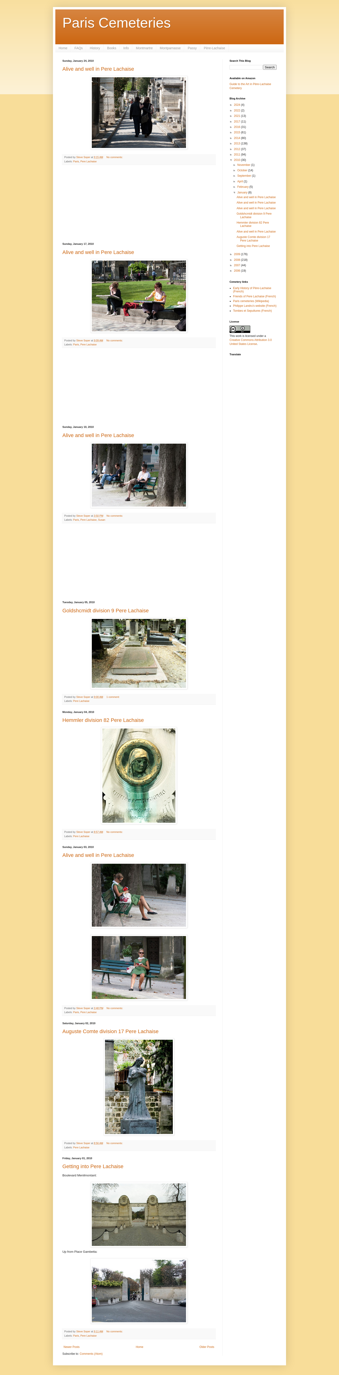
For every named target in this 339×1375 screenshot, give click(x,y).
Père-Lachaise (214, 48)
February (243, 186)
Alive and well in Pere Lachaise (98, 69)
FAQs (78, 48)
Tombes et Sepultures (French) (252, 310)
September (244, 175)
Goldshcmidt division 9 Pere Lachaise (105, 611)
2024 (237, 104)
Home (63, 48)
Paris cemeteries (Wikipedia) (251, 301)
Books (111, 48)
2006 (237, 270)
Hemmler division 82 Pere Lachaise (103, 720)
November (244, 165)
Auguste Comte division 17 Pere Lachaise (110, 1031)
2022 (237, 110)
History (95, 48)
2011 (237, 154)
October (242, 170)
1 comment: (113, 697)
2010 (237, 160)
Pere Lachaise (88, 161)
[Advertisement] (138, 204)
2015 (237, 132)
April (240, 181)
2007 (237, 265)
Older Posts (206, 1347)
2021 (237, 116)
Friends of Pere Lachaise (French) (254, 296)
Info (126, 48)
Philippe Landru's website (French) (254, 305)
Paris (76, 161)
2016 (237, 127)
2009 (237, 254)
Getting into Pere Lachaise (92, 1166)
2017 (237, 121)
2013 (237, 143)
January (242, 192)
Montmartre (144, 48)
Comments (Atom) (91, 1353)
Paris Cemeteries (116, 23)
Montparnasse (170, 48)
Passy (192, 48)
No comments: (115, 157)
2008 (237, 260)
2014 (237, 138)
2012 (237, 149)
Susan (101, 519)
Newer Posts (72, 1347)
